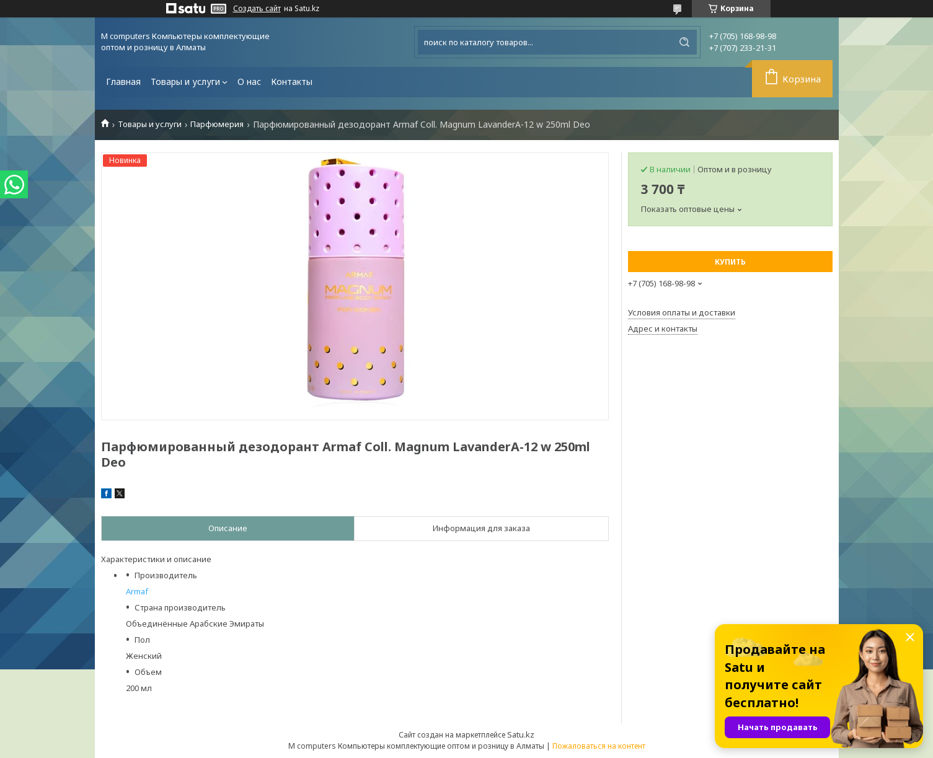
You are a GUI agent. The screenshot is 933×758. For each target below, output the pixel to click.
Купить (730, 262)
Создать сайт (257, 8)
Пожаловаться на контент (598, 746)
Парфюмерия (217, 124)
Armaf (137, 591)
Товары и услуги (185, 81)
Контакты (291, 81)
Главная (123, 81)
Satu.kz (520, 734)
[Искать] (684, 42)
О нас (249, 81)
